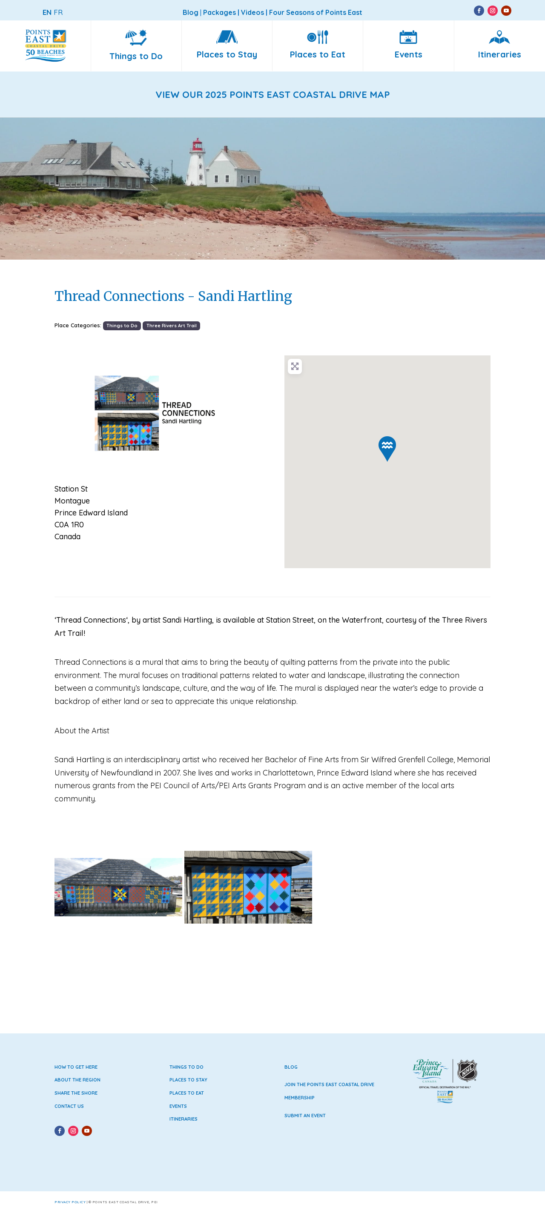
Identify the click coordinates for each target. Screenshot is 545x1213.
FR (58, 12)
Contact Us (69, 1106)
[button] (70, 413)
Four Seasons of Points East (315, 12)
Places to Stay (188, 1080)
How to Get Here (76, 1067)
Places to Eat (186, 1093)
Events (178, 1106)
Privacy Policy (70, 1202)
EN (47, 12)
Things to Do (122, 326)
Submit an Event (305, 1116)
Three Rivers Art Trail (171, 326)
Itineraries (183, 1119)
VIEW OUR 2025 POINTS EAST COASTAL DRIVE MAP (272, 94)
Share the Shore (76, 1093)
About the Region (77, 1080)
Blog (291, 1067)
